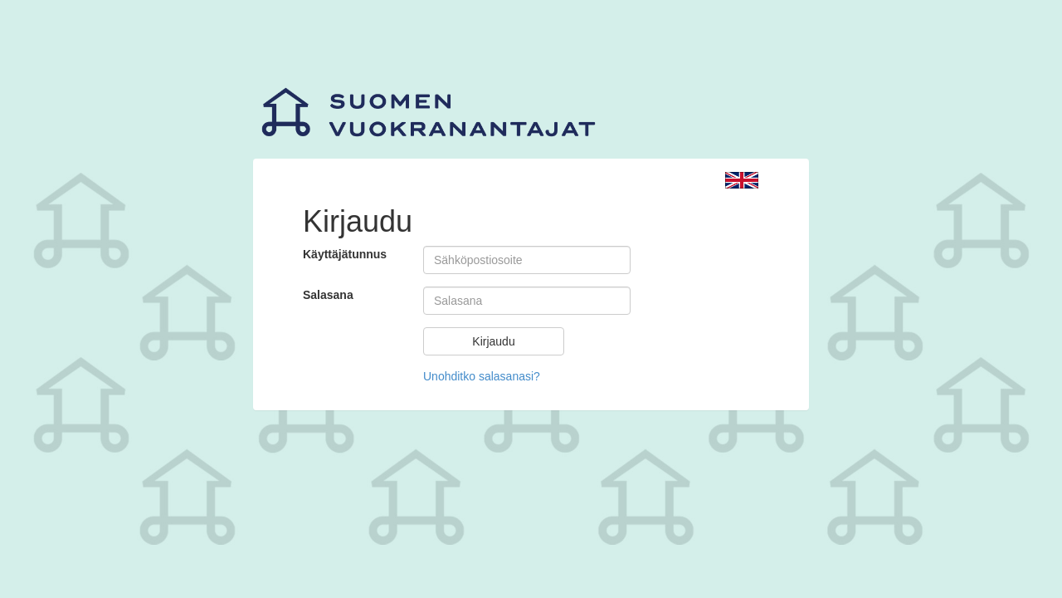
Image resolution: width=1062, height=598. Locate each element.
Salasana (328, 294)
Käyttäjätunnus (345, 254)
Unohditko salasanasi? (481, 376)
